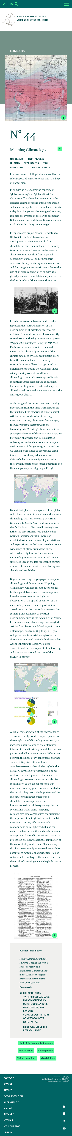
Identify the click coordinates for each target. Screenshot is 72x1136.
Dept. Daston (31, 163)
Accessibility (11, 1102)
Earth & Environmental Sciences (36, 1043)
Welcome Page (12, 1126)
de (11, 3)
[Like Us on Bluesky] (64, 1106)
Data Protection (13, 1096)
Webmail (8, 1120)
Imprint (8, 1090)
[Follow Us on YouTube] (64, 1128)
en (4, 3)
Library (8, 1132)
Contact (9, 1078)
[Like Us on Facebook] (64, 1113)
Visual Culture (48, 1058)
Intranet (9, 1113)
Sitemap (8, 1084)
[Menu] (66, 4)
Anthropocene (45, 1050)
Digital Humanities (26, 1058)
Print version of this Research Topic (35, 1028)
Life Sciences (26, 1050)
